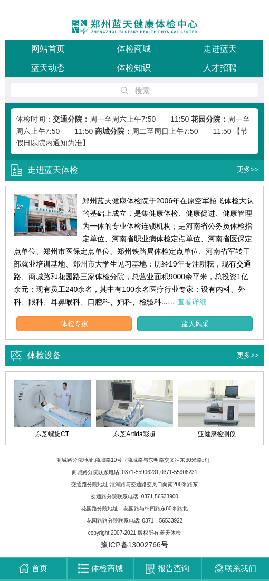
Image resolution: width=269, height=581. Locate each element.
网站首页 (48, 48)
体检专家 (74, 324)
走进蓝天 (220, 48)
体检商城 (134, 48)
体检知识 (134, 67)
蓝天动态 (48, 67)
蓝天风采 (195, 324)
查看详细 (192, 302)
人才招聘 (220, 67)
